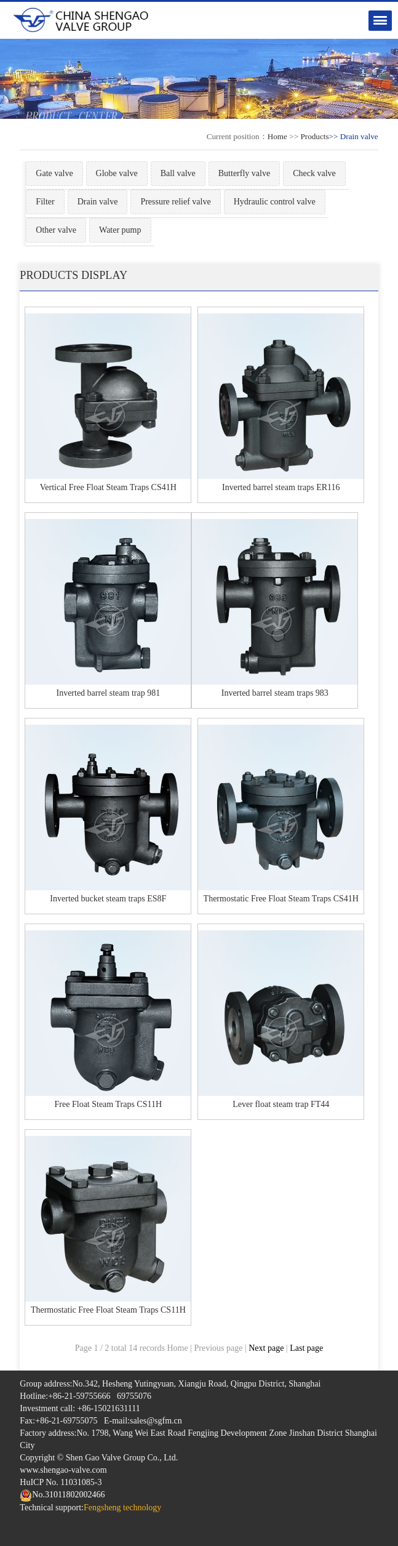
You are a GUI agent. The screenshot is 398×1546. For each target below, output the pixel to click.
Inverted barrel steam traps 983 (274, 693)
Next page (266, 1348)
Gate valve (54, 173)
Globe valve (117, 173)
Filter (45, 201)
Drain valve (98, 201)
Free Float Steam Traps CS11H (108, 1104)
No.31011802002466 (62, 1494)
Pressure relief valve (175, 201)
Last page (306, 1348)
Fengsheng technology (122, 1507)
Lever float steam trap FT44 (281, 1104)
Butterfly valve (244, 173)
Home (277, 136)
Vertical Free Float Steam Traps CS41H (108, 487)
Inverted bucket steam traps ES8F (108, 898)
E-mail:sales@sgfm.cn (143, 1420)
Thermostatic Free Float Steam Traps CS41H (281, 898)
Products (314, 136)
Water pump (120, 230)
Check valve (314, 173)
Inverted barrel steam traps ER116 (281, 487)
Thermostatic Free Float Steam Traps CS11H (108, 1310)
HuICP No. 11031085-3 (60, 1482)
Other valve (56, 230)
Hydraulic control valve (275, 201)
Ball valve (178, 173)
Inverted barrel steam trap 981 (108, 693)
